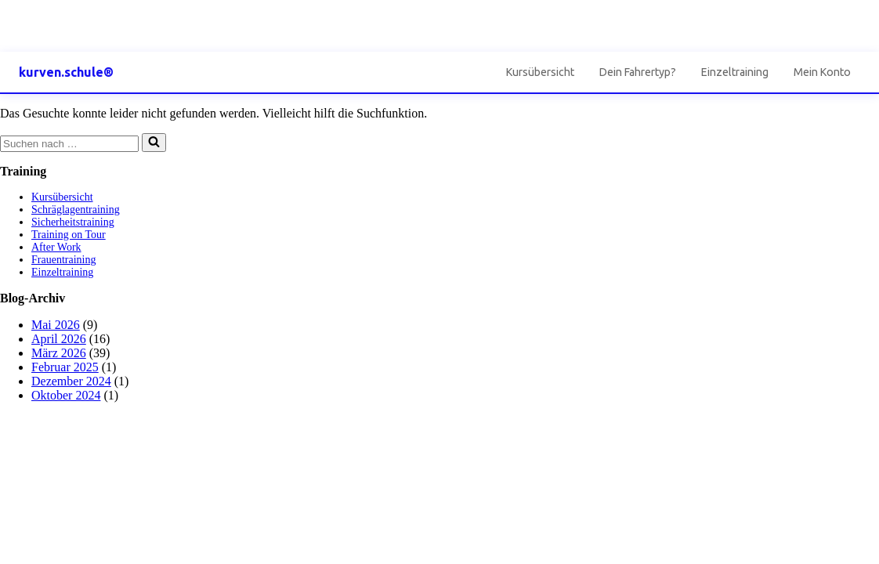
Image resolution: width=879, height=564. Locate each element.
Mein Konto (822, 72)
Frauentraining (63, 260)
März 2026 (58, 353)
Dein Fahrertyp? (637, 72)
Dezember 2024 (71, 381)
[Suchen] (69, 144)
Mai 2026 (55, 324)
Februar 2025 (65, 367)
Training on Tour (68, 234)
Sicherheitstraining (72, 222)
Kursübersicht (540, 72)
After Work (56, 247)
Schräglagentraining (75, 209)
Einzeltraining (735, 72)
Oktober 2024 (65, 395)
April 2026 (58, 338)
